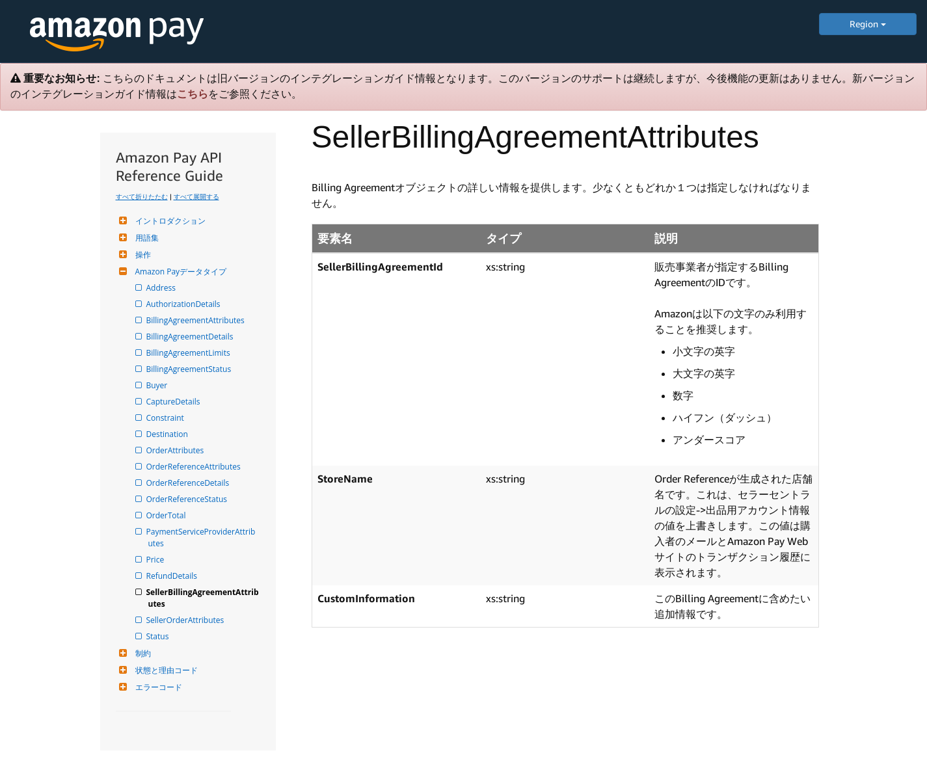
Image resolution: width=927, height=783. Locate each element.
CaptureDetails (174, 401)
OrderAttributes (176, 450)
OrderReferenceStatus (188, 499)
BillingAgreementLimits (189, 352)
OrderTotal (167, 515)
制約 (141, 653)
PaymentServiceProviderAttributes (202, 537)
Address (162, 287)
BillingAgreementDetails (191, 336)
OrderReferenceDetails (189, 482)
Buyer (158, 385)
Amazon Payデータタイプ (179, 271)
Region (868, 23)
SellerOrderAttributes (186, 620)
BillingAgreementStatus (190, 369)
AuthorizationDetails (184, 304)
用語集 (145, 237)
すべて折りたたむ (142, 196)
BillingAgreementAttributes (196, 320)
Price (156, 559)
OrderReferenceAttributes (194, 466)
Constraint (166, 417)
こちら (192, 94)
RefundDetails (172, 575)
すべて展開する (196, 196)
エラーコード (157, 687)
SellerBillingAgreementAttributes (203, 598)
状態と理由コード (165, 670)
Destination (168, 434)
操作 (141, 254)
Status (158, 636)
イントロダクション (169, 220)
